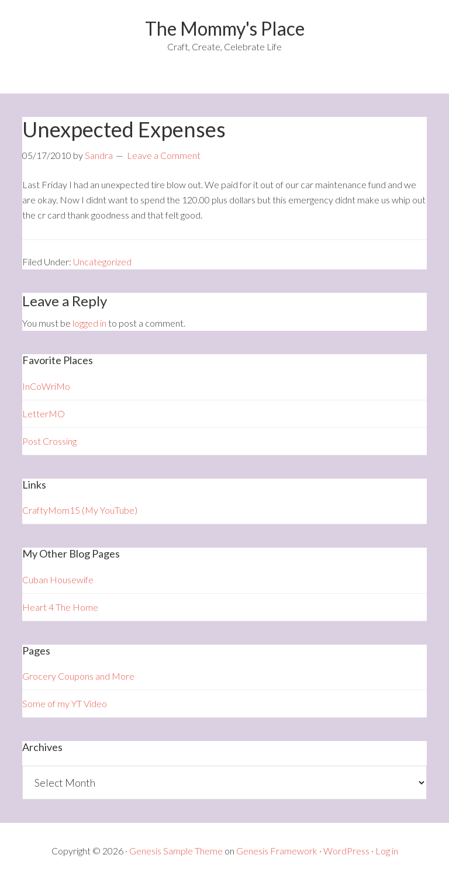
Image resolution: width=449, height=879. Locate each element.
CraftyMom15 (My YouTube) (79, 509)
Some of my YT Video (64, 703)
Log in (386, 850)
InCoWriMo (46, 386)
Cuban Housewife (58, 579)
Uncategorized (102, 261)
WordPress (346, 850)
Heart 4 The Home (60, 606)
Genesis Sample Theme (176, 850)
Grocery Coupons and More (78, 675)
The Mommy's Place (225, 28)
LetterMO (43, 413)
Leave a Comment (164, 155)
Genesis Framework (276, 850)
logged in (89, 322)
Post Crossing (49, 441)
